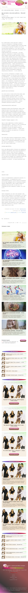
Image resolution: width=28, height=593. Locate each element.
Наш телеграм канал (13, 571)
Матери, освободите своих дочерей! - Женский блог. (14, 279)
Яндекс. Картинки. (23, 210)
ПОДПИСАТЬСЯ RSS (13, 579)
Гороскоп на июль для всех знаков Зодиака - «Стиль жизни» (14, 400)
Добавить (23, 340)
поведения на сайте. (13, 212)
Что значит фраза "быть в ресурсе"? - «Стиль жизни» (14, 451)
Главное (13, 574)
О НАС (13, 578)
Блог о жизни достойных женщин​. (8, 10)
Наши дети (17, 10)
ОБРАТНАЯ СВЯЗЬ (13, 577)
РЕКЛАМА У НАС (14, 572)
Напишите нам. (24, 212)
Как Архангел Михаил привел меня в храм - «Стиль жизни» (14, 426)
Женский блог (6, 218)
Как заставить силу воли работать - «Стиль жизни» (13, 243)
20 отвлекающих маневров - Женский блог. (13, 330)
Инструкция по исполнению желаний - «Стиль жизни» (13, 313)
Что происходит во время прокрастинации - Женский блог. (13, 261)
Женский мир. (14, 3)
